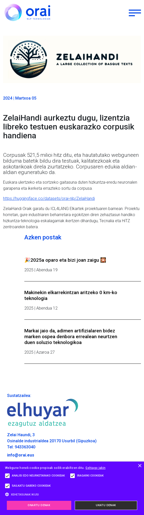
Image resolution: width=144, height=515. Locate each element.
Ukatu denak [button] (106, 505)
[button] (72, 494)
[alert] (72, 488)
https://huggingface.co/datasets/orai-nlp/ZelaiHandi (49, 198)
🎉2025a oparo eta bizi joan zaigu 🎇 (65, 260)
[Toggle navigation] (135, 12)
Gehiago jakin (95, 468)
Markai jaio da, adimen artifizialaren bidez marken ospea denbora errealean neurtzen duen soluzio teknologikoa (70, 336)
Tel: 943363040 (21, 447)
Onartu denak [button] (39, 505)
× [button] (139, 466)
